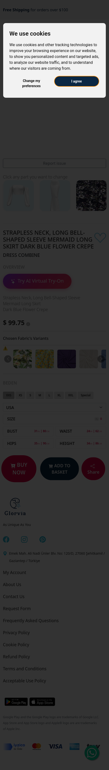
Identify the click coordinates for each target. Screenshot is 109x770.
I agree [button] (76, 81)
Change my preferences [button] (31, 83)
